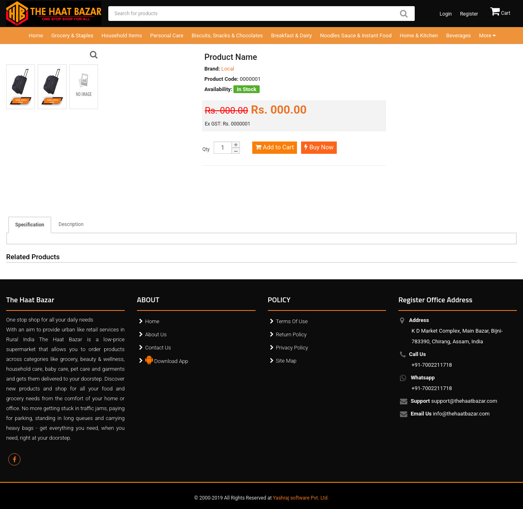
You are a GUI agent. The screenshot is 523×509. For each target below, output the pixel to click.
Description (71, 224)
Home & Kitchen (419, 35)
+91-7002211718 (431, 359)
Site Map (286, 361)
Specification (29, 225)
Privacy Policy (292, 348)
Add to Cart (275, 147)
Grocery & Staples (72, 35)
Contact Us (158, 348)
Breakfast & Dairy (291, 35)
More (487, 35)
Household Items (122, 35)
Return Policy (291, 334)
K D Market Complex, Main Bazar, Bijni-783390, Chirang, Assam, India (456, 331)
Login (446, 14)
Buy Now (318, 147)
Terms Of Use (292, 321)
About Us (156, 334)
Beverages (458, 35)
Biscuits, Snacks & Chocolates (227, 35)
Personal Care (166, 35)
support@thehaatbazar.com (454, 401)
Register (469, 14)
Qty (206, 149)
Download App (166, 359)
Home (36, 35)
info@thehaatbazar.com (450, 414)
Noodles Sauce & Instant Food (355, 35)
